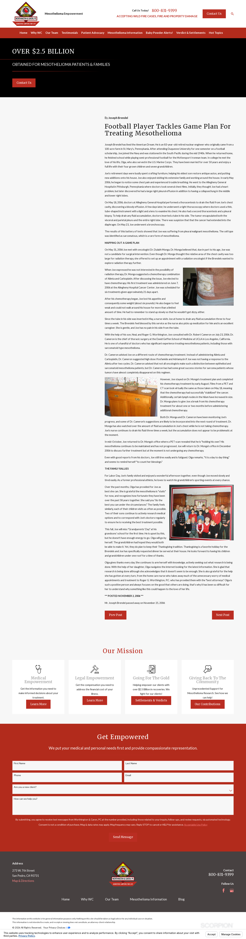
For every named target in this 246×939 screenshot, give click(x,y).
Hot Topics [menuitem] (216, 32)
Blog (181, 899)
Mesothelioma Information (148, 899)
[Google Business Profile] (232, 890)
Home (66, 899)
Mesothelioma (54, 13)
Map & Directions (23, 881)
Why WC (87, 899)
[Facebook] (224, 890)
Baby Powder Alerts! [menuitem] (159, 32)
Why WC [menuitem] (36, 32)
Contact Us (214, 13)
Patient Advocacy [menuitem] (92, 32)
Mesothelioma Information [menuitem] (125, 32)
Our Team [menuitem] (51, 32)
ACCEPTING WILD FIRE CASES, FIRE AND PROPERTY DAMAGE (157, 16)
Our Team (112, 899)
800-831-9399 (164, 10)
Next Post (222, 615)
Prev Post (115, 615)
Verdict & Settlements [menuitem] (191, 32)
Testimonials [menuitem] (70, 32)
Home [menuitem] (23, 32)
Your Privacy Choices (56, 927)
